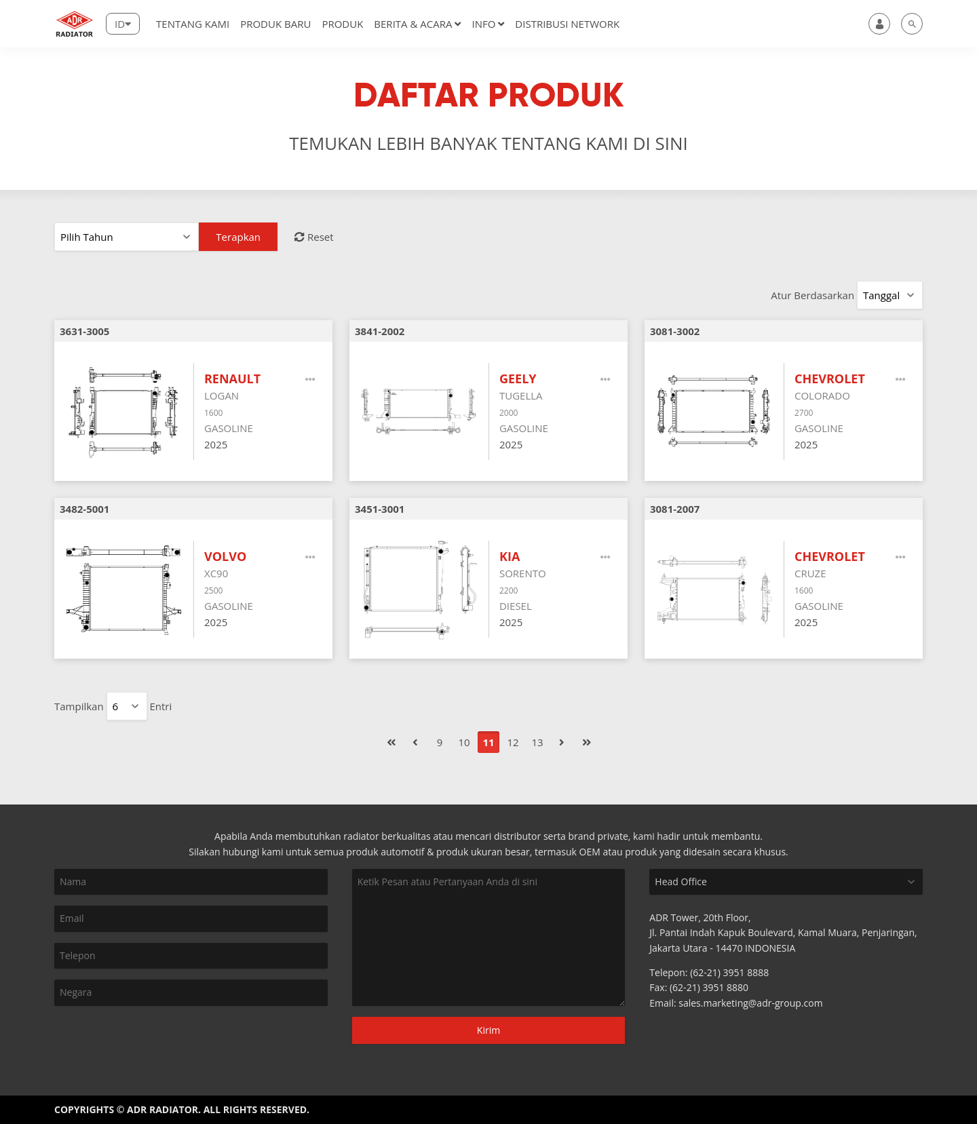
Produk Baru (275, 24)
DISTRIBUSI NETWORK (567, 24)
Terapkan (238, 237)
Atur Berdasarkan (812, 295)
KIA (509, 556)
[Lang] (123, 24)
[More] (311, 379)
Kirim (488, 1030)
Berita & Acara (417, 24)
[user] (879, 24)
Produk (342, 24)
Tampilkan (79, 706)
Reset (314, 237)
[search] (912, 24)
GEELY (518, 378)
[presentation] (126, 1030)
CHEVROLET (829, 378)
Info (488, 24)
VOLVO (225, 556)
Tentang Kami (192, 24)
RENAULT (232, 378)
